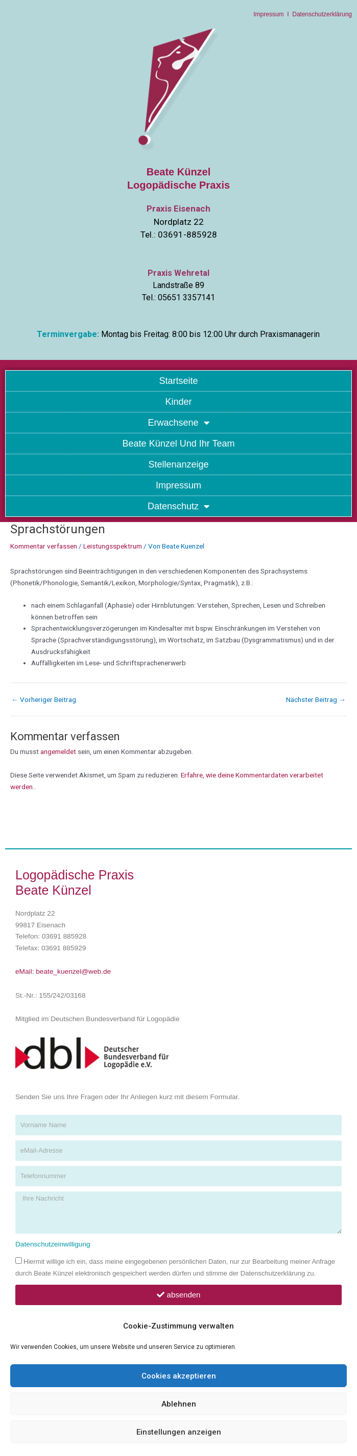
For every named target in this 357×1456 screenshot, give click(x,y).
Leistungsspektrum (112, 546)
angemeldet (58, 751)
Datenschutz (178, 506)
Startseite (178, 381)
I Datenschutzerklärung (318, 14)
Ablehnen (178, 1404)
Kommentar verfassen (43, 546)
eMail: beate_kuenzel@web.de (63, 971)
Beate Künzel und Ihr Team (179, 443)
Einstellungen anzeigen (178, 1432)
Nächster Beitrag (316, 700)
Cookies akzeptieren (178, 1376)
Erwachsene (178, 422)
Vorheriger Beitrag (43, 700)
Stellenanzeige (178, 464)
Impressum (268, 14)
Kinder (178, 402)
